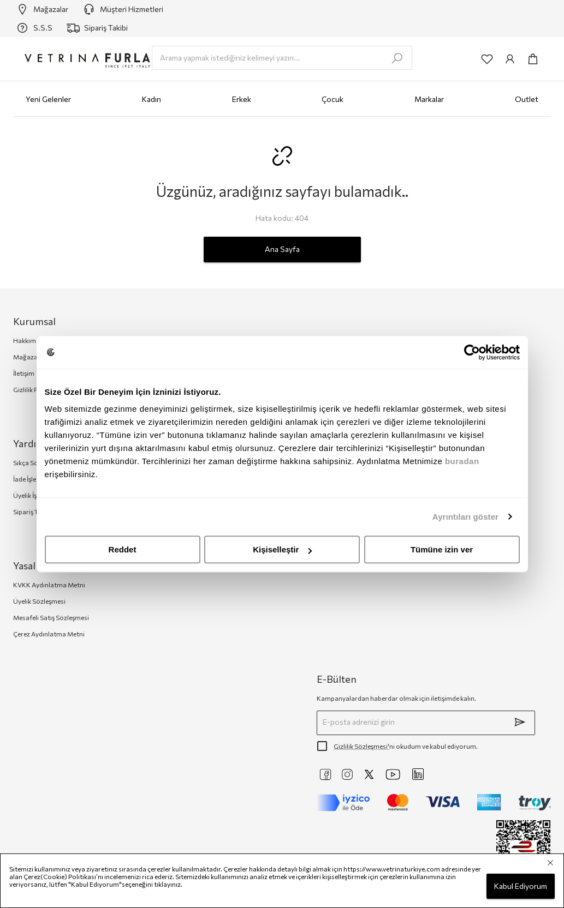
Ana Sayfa (282, 249)
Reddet (122, 549)
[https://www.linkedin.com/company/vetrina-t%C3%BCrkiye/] (418, 774)
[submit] (519, 722)
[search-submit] (397, 58)
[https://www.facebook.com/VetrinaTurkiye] (325, 774)
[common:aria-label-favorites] (487, 59)
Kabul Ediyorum (520, 886)
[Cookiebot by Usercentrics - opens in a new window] (472, 352)
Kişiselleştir (282, 549)
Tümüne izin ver (442, 549)
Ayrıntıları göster (465, 516)
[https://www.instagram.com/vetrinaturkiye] (347, 774)
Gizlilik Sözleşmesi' (361, 746)
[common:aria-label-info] (510, 59)
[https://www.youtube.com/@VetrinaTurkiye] (393, 774)
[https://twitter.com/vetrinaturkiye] (369, 774)
